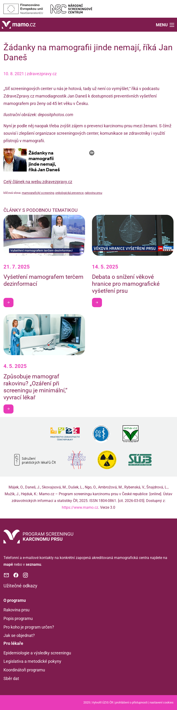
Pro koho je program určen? (28, 627)
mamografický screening (38, 193)
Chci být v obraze (10, 302)
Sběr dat (11, 678)
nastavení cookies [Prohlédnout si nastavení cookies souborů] (162, 702)
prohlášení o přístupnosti (131, 702)
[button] (165, 24)
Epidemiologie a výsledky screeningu (37, 652)
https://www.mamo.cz (80, 507)
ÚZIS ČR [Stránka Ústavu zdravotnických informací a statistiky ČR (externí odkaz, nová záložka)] (107, 702)
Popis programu (18, 618)
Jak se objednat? (19, 635)
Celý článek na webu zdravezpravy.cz (37, 181)
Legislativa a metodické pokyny (32, 661)
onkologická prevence (69, 193)
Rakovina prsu (16, 609)
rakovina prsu (93, 193)
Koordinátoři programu (24, 669)
